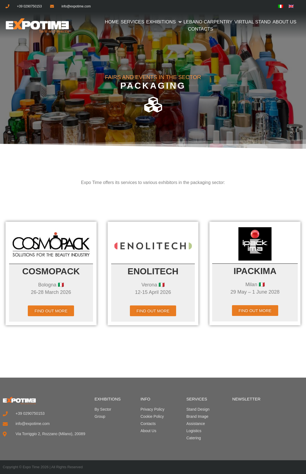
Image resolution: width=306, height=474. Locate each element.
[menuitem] (280, 6)
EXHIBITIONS (108, 399)
